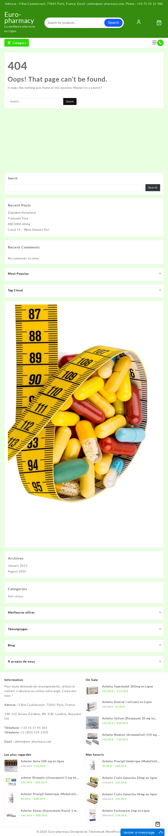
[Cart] (159, 22)
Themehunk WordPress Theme (110, 831)
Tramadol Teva (18, 218)
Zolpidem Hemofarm (22, 212)
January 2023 (17, 565)
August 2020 (17, 571)
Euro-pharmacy (19, 17)
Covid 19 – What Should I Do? (28, 229)
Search (113, 22)
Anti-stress (16, 596)
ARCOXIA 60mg (19, 224)
